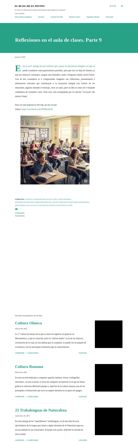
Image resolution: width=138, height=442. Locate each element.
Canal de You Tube (57, 17)
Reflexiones (84, 202)
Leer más (83, 353)
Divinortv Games (74, 17)
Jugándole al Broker (93, 17)
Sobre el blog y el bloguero (23, 17)
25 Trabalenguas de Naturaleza (41, 410)
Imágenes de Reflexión (68, 202)
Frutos (55, 202)
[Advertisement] (51, 288)
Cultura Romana (29, 366)
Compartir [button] (19, 213)
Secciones (41, 17)
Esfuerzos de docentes (24, 202)
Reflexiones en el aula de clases (29, 205)
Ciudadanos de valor (42, 199)
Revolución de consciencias (55, 205)
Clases (54, 199)
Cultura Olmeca (28, 323)
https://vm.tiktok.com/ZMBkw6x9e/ (37, 109)
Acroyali (28, 199)
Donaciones (109, 17)
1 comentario (32, 353)
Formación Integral (43, 202)
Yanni (70, 205)
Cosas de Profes (64, 199)
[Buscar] (113, 6)
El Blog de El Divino (30, 6)
